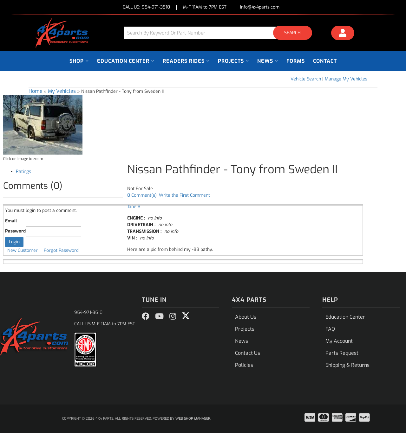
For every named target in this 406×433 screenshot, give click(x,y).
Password (15, 231)
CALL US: (146, 7)
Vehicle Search (306, 79)
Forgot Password (61, 250)
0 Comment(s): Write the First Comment (168, 195)
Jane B (133, 207)
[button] (220, 33)
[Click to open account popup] (343, 34)
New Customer (22, 250)
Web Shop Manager (192, 418)
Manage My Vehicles (346, 79)
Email (11, 221)
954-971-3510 (88, 312)
